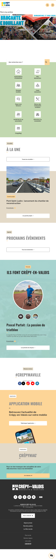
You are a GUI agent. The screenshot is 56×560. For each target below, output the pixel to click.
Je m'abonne (28, 475)
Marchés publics (28, 526)
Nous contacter (28, 515)
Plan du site (28, 535)
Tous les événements (28, 249)
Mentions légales (28, 538)
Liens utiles (28, 541)
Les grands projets (28, 215)
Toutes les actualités (28, 159)
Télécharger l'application (28, 423)
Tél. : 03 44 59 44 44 (28, 507)
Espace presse (28, 523)
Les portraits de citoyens (28, 347)
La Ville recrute (28, 529)
